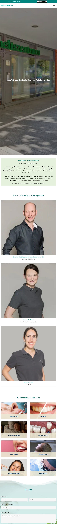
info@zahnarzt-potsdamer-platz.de (15, 501)
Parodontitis (14, 395)
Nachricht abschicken (9, 485)
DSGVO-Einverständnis (8, 467)
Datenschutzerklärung (17, 470)
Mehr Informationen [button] (19, 482)
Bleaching (42, 357)
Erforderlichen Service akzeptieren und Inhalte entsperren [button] (46, 482)
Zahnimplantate (42, 376)
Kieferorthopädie (14, 414)
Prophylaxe (14, 357)
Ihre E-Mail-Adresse (7, 445)
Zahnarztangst (43, 395)
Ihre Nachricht (5, 453)
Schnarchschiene (14, 376)
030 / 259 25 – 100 (10, 499)
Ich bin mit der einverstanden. (17, 470)
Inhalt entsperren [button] (46, 475)
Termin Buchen (42, 1)
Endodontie (43, 414)
